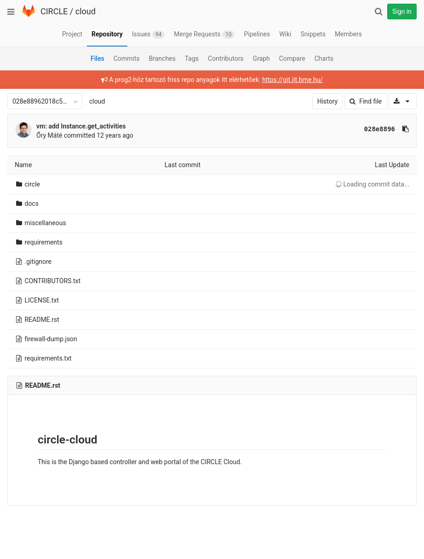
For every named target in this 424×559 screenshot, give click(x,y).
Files (97, 58)
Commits (127, 58)
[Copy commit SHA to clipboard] (405, 129)
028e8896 (379, 129)
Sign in (402, 11)
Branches (162, 58)
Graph (261, 58)
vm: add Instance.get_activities (81, 126)
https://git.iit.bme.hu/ (292, 79)
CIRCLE (54, 11)
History (327, 101)
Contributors (226, 58)
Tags (192, 58)
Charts (324, 58)
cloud (85, 11)
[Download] (403, 101)
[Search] (378, 11)
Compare (292, 58)
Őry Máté (49, 135)
